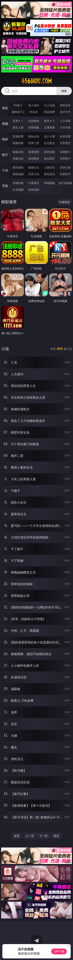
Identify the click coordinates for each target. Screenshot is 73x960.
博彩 (5, 108)
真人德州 (33, 105)
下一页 (43, 836)
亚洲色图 (33, 152)
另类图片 (65, 158)
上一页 (30, 836)
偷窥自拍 (18, 152)
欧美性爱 (65, 136)
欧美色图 (49, 152)
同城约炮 (18, 183)
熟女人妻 (18, 127)
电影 (5, 139)
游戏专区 (65, 105)
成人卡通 (49, 136)
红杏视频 (18, 189)
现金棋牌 (49, 112)
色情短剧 (33, 189)
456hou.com (36, 81)
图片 (5, 155)
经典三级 (33, 143)
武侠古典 (65, 167)
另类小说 (33, 174)
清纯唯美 (33, 158)
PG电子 (18, 105)
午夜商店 (33, 183)
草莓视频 (49, 183)
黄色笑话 (49, 174)
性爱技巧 (65, 174)
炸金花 (34, 112)
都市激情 (18, 167)
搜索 (64, 91)
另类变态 (65, 143)
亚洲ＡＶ (18, 121)
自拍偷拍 (33, 121)
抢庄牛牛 (65, 112)
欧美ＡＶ (49, 121)
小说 (5, 170)
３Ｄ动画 (65, 121)
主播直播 (49, 127)
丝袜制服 (33, 127)
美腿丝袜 (18, 158)
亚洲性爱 (18, 136)
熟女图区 (49, 158)
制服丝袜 (18, 143)
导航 (5, 186)
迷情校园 (18, 174)
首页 (16, 836)
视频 (5, 123)
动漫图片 (65, 152)
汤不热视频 (65, 183)
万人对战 (49, 105)
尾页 (56, 836)
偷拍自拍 (33, 136)
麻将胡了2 (18, 112)
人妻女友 (49, 167)
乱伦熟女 (49, 143)
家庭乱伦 (33, 167)
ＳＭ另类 (65, 127)
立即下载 (59, 951)
